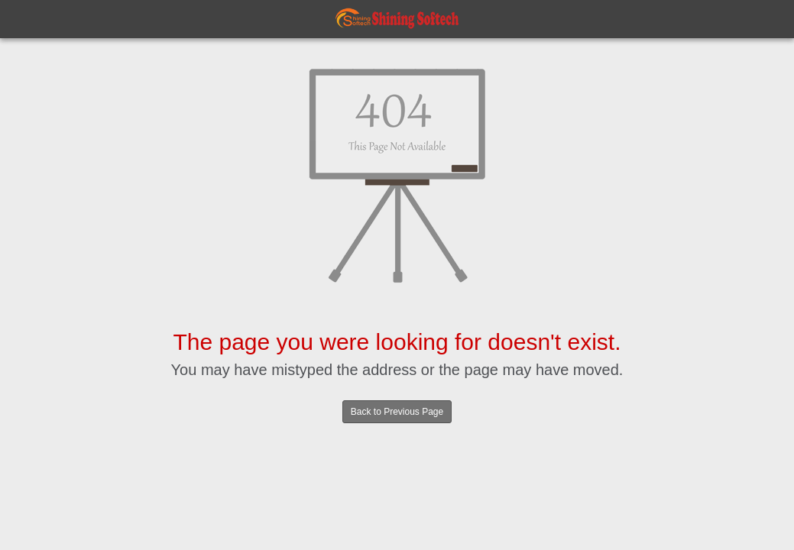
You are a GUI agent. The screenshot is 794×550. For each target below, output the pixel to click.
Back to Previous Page (397, 411)
